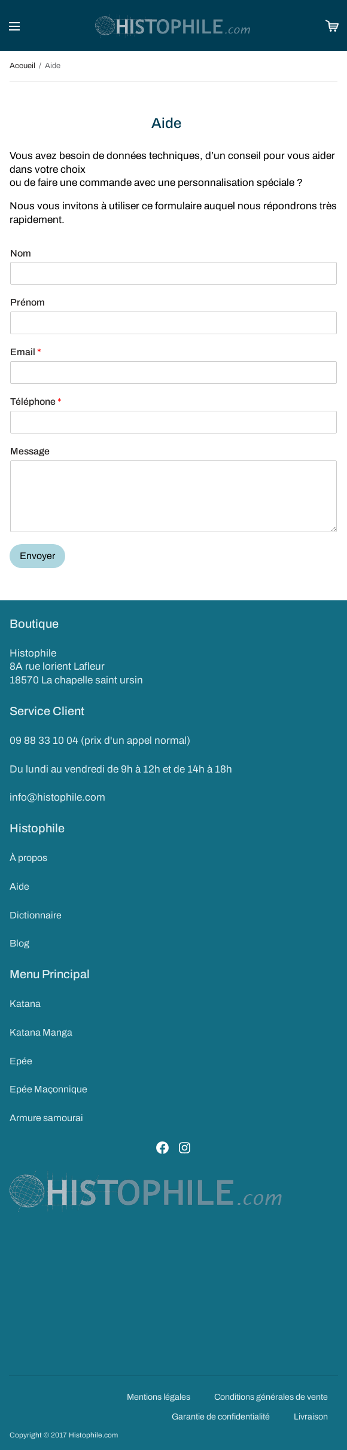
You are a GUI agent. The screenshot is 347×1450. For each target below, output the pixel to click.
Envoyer (37, 556)
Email (25, 352)
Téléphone (36, 401)
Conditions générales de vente (271, 1397)
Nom (20, 253)
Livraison (311, 1416)
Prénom (27, 302)
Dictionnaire (36, 915)
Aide (19, 886)
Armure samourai (46, 1118)
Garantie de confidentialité (221, 1416)
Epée (21, 1061)
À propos (28, 858)
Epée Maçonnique (48, 1089)
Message (30, 451)
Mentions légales (158, 1397)
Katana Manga (41, 1032)
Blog (19, 943)
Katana (25, 1004)
